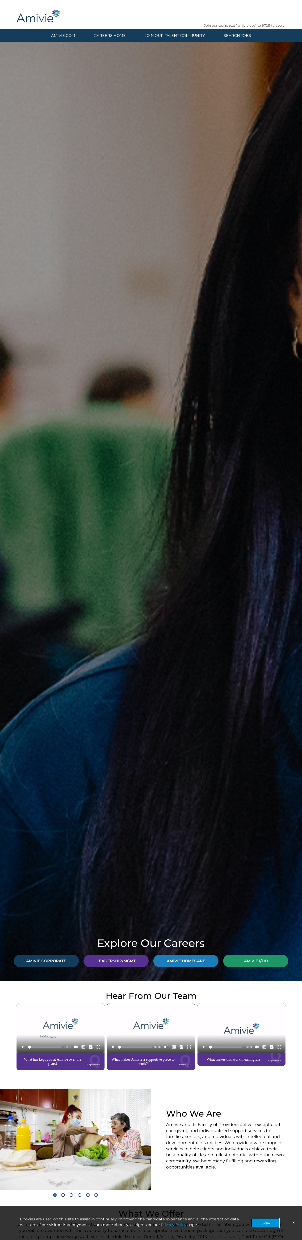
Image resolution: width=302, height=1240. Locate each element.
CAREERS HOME (110, 35)
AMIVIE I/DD (256, 960)
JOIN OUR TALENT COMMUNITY (175, 35)
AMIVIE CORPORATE (46, 960)
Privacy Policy (173, 1224)
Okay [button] (265, 1222)
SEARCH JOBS (237, 35)
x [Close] (294, 1221)
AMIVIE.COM (63, 35)
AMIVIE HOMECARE (186, 960)
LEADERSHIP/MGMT (116, 960)
